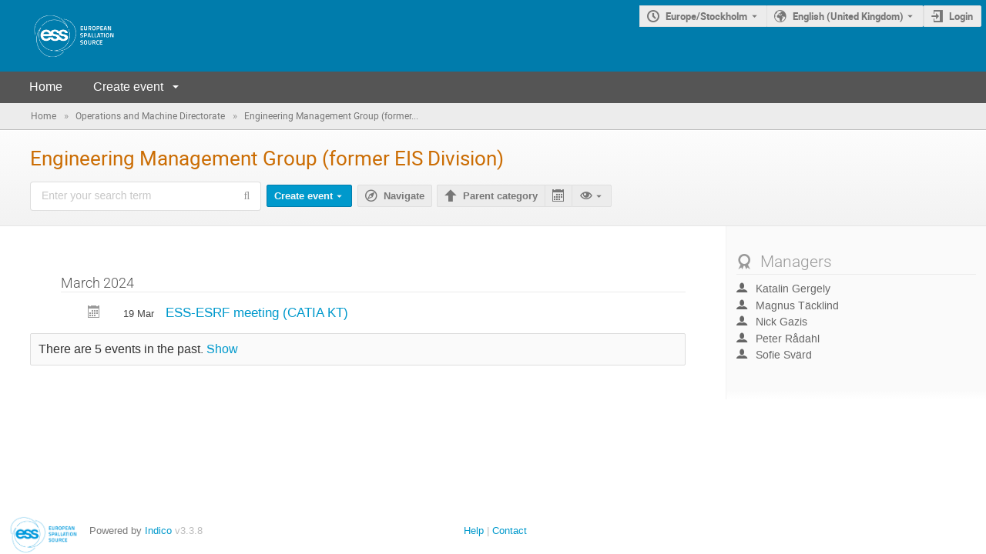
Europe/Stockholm (706, 16)
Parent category (500, 196)
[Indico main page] (58, 36)
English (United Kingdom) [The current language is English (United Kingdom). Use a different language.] (848, 16)
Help (474, 530)
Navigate (404, 196)
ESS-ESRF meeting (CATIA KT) (257, 312)
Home (45, 86)
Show (222, 349)
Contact (509, 530)
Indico (158, 530)
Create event (128, 86)
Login (961, 16)
